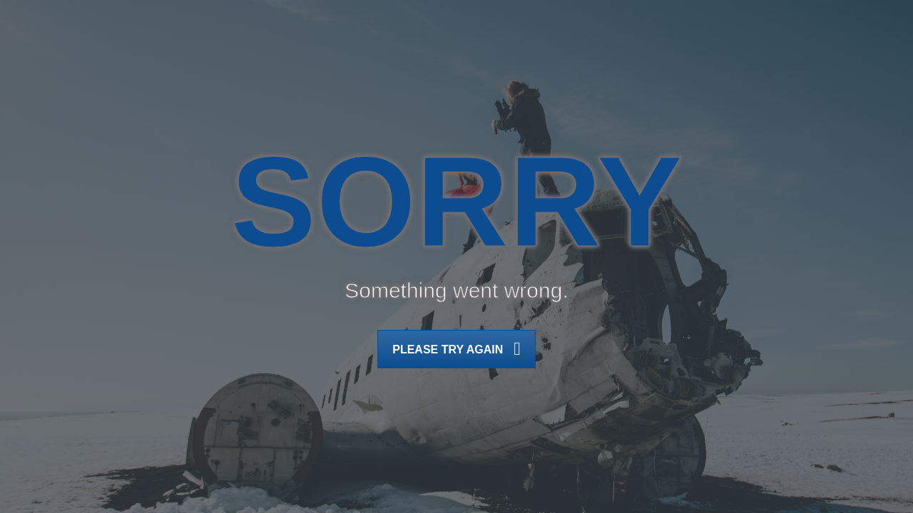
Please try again (456, 350)
